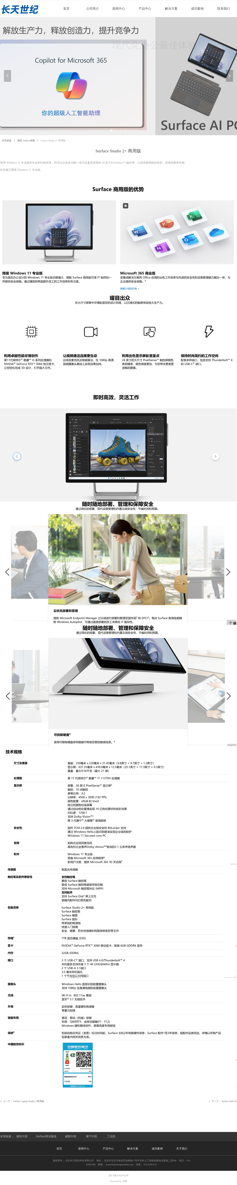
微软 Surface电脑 (26, 140)
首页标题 (6, 140)
